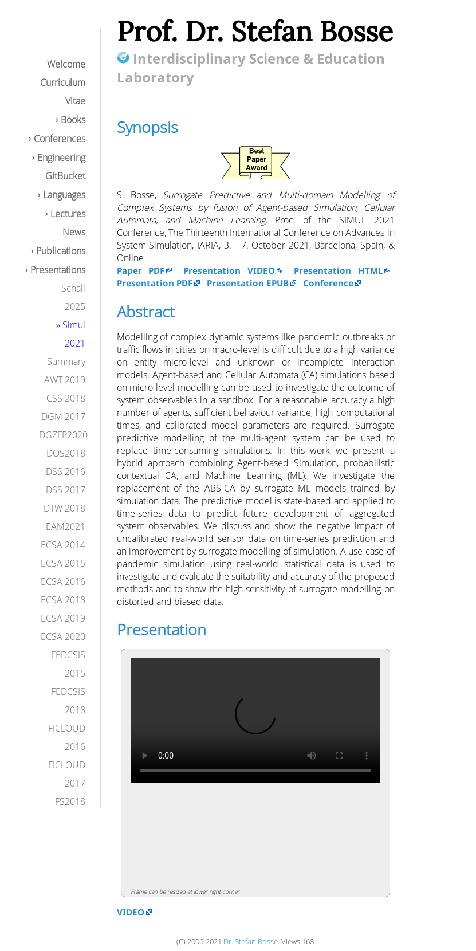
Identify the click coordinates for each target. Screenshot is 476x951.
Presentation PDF (154, 283)
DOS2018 (65, 453)
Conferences (59, 138)
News (73, 232)
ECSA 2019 (63, 618)
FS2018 (70, 801)
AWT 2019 (64, 380)
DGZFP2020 (63, 435)
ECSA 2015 (63, 563)
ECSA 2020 (63, 636)
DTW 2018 (64, 508)
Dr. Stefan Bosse (250, 941)
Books (73, 119)
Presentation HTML (338, 270)
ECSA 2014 (63, 545)
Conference (328, 283)
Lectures (67, 213)
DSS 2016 (65, 471)
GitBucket (65, 176)
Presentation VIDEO (229, 270)
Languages (64, 194)
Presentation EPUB (248, 283)
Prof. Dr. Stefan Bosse (255, 31)
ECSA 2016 (63, 581)
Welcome (66, 64)
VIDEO (130, 912)
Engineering (61, 157)
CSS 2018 (65, 398)
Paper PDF (141, 270)
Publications (60, 251)
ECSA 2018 (63, 600)
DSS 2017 (65, 490)
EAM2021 (65, 526)
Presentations (57, 270)
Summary (66, 361)
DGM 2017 (63, 416)
